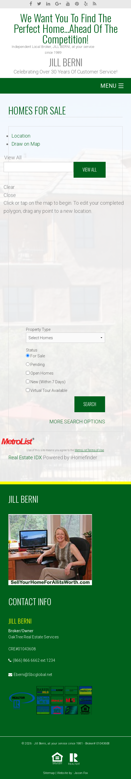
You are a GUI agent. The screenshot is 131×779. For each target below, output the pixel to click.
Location (20, 136)
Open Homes (40, 373)
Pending (35, 364)
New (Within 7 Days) (46, 382)
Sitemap (49, 773)
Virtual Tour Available (46, 390)
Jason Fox (81, 773)
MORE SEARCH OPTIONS (77, 421)
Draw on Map (25, 144)
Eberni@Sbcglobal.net (33, 674)
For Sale (35, 356)
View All (90, 169)
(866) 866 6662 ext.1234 (34, 660)
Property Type (38, 329)
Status (31, 350)
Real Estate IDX (25, 457)
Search (89, 404)
